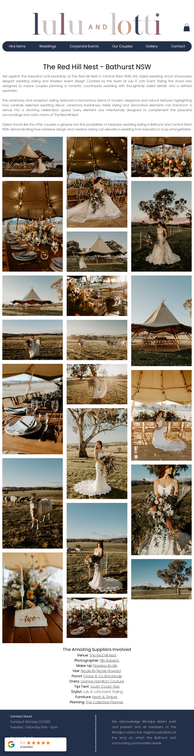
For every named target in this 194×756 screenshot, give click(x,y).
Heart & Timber (105, 696)
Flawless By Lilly (105, 665)
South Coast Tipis (105, 686)
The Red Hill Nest (103, 655)
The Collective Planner (105, 702)
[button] (186, 27)
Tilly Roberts (109, 660)
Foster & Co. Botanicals (102, 676)
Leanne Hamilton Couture (102, 681)
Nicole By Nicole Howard (101, 670)
